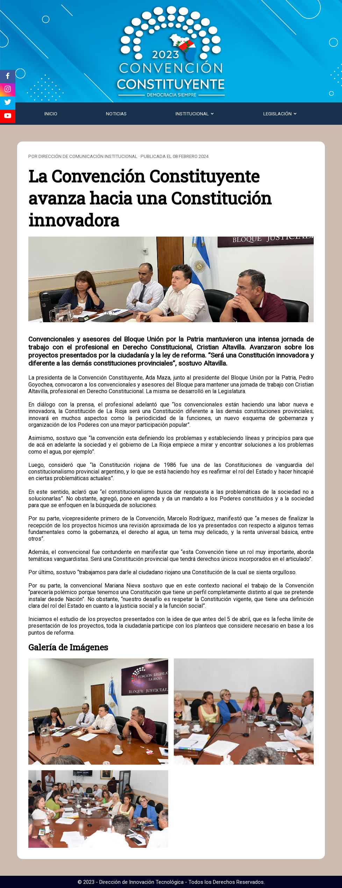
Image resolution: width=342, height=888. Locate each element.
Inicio (50, 113)
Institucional (195, 113)
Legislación (280, 113)
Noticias (116, 113)
